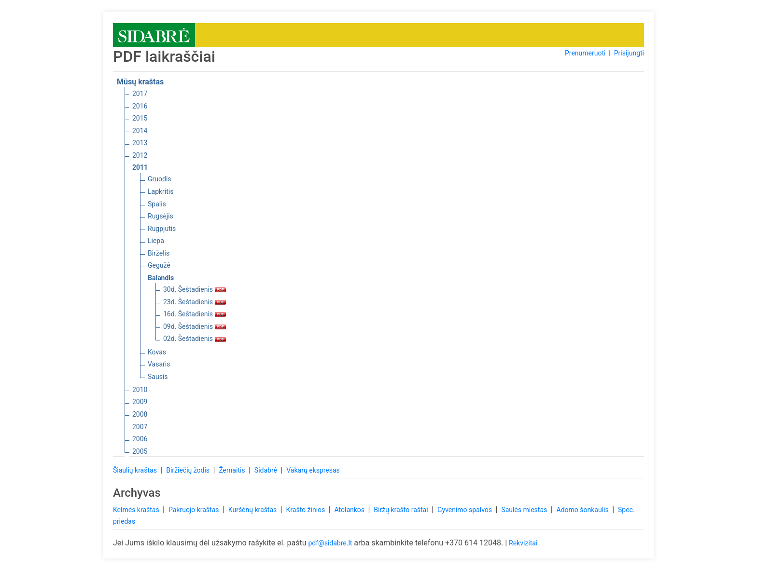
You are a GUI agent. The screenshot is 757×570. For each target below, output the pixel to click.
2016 (139, 106)
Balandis (161, 278)
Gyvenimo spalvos (465, 510)
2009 (139, 402)
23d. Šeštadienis (194, 302)
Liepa (156, 240)
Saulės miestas (524, 510)
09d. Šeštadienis (194, 326)
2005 (139, 451)
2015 (139, 118)
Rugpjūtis (162, 228)
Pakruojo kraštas (194, 510)
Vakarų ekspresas (313, 470)
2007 (139, 427)
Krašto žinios (306, 510)
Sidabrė (266, 470)
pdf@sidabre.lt (330, 543)
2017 (139, 93)
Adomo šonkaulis (584, 510)
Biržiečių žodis (188, 470)
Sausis (158, 376)
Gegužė (159, 265)
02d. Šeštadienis (194, 338)
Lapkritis (160, 191)
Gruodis (159, 179)
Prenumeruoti (585, 53)
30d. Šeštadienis (194, 289)
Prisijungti (629, 53)
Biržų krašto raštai (402, 510)
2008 (139, 414)
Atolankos (350, 510)
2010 (139, 390)
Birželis (158, 253)
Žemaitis (233, 470)
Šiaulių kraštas (135, 470)
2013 (139, 143)
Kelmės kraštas (137, 510)
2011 (140, 167)
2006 (139, 439)
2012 (139, 155)
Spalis (157, 204)
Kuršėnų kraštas (253, 510)
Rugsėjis (160, 216)
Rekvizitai (523, 543)
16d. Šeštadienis (194, 314)
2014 (139, 131)
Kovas (157, 352)
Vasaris (159, 364)
